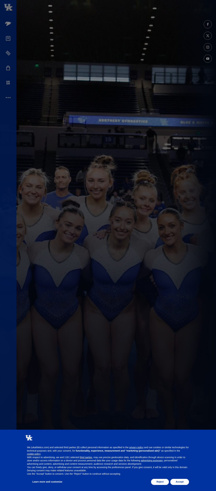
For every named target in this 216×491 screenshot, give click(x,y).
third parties (86, 457)
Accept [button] (180, 481)
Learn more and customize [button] (47, 481)
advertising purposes (152, 460)
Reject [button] (160, 481)
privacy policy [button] (136, 447)
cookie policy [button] (33, 454)
